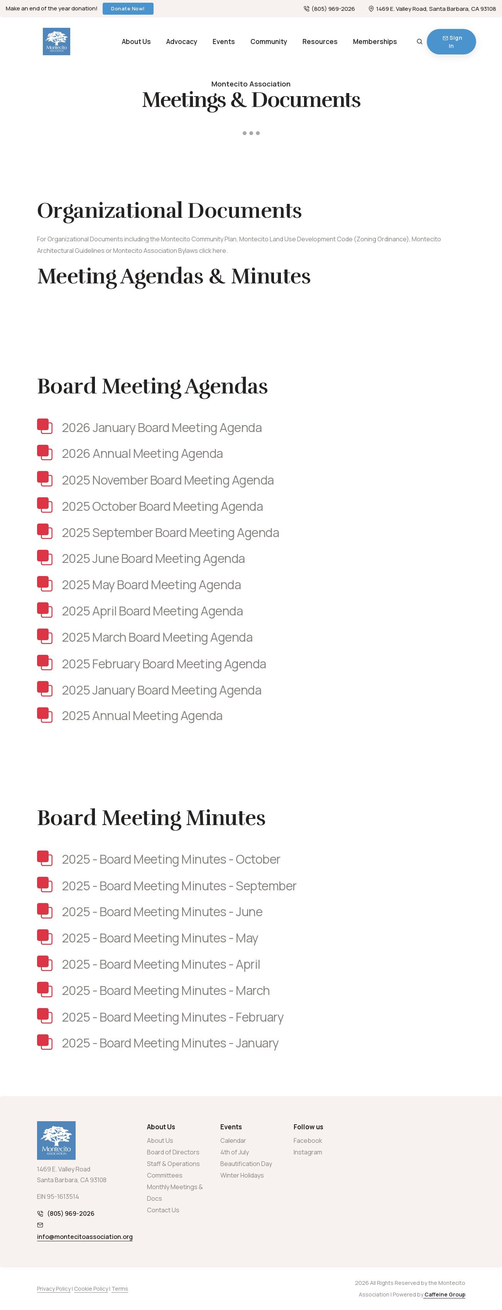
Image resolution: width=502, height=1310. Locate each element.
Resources (320, 41)
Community (268, 41)
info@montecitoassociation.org (85, 1236)
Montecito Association (251, 83)
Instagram (308, 1152)
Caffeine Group (444, 1294)
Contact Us (163, 1210)
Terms (120, 1288)
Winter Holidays (242, 1175)
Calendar (233, 1140)
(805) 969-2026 (329, 9)
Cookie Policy (91, 1288)
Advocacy (181, 41)
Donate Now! (128, 8)
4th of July (234, 1152)
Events (224, 41)
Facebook (308, 1140)
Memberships (375, 41)
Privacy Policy (54, 1288)
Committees (165, 1175)
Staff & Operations (173, 1163)
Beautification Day (246, 1163)
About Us (136, 41)
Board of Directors (173, 1152)
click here (212, 250)
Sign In (452, 41)
